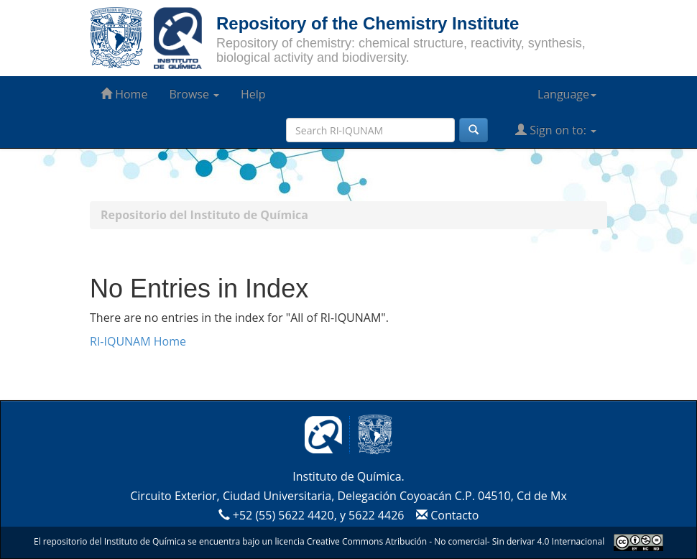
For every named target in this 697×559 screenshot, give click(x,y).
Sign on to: (555, 130)
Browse (194, 94)
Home (124, 94)
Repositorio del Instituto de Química (204, 215)
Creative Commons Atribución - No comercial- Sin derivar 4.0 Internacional (455, 541)
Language (566, 94)
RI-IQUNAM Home (138, 341)
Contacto (446, 515)
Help (253, 94)
